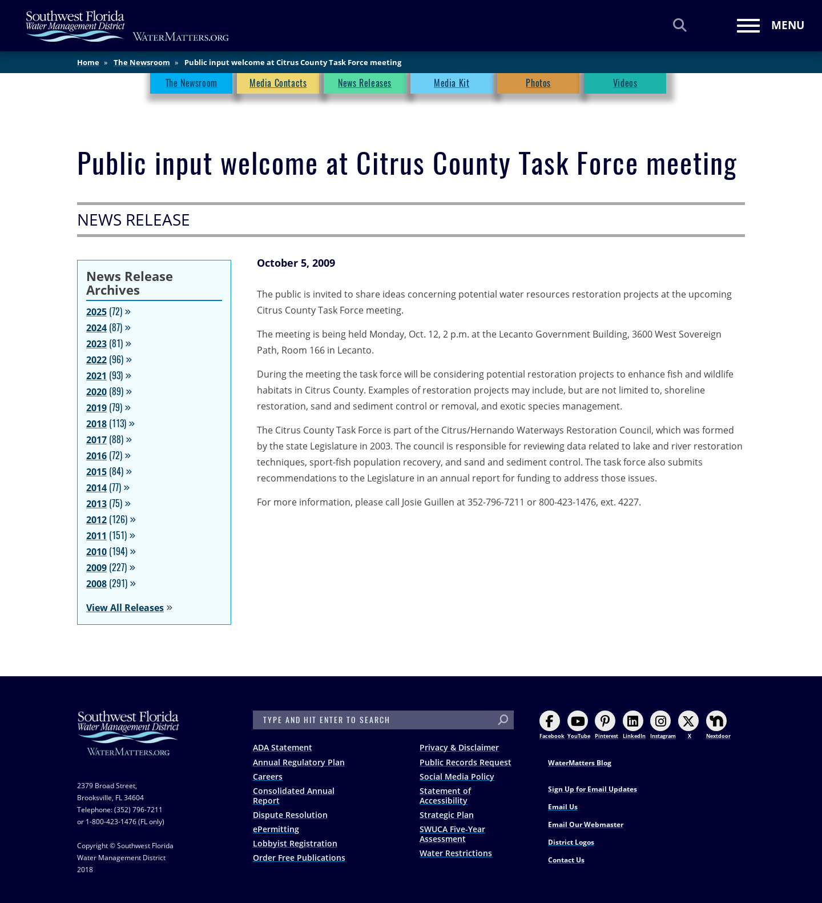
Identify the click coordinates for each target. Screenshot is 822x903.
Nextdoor (718, 725)
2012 (96, 519)
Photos (538, 83)
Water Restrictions (456, 853)
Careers (268, 776)
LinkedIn (634, 725)
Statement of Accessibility (445, 795)
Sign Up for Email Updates (592, 789)
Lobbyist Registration (295, 843)
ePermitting (276, 829)
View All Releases (125, 607)
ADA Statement (282, 747)
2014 (96, 487)
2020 (96, 392)
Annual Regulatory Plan (299, 762)
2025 (96, 312)
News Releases (365, 83)
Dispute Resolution (290, 814)
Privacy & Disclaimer (459, 747)
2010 (96, 551)
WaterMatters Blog (579, 763)
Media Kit (451, 83)
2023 (96, 344)
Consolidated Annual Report (294, 795)
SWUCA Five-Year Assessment (452, 834)
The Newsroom (142, 62)
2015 (96, 471)
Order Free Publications (299, 857)
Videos (625, 83)
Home (88, 62)
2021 (96, 376)
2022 (96, 360)
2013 (96, 503)
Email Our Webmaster (585, 824)
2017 (96, 440)
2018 (96, 424)
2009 (96, 567)
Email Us (563, 807)
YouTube (578, 725)
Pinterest (606, 725)
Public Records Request (465, 762)
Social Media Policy (457, 776)
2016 (96, 456)
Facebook (552, 725)
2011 (96, 535)
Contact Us (566, 860)
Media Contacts (278, 83)
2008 (96, 583)
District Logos (571, 842)
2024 (96, 328)
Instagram (663, 725)
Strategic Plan (447, 814)
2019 (96, 408)
